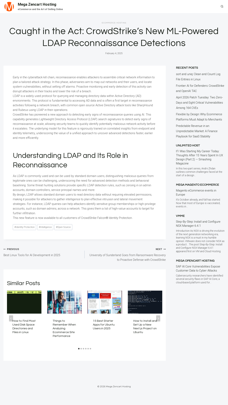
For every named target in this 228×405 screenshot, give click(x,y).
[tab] (79, 348)
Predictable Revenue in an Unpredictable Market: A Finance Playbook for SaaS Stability (197, 131)
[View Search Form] (222, 6)
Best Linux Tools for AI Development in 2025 (42, 252)
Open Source (63, 227)
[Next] (158, 318)
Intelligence (45, 227)
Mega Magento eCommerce (197, 184)
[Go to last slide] (11, 318)
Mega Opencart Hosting (195, 260)
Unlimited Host (188, 145)
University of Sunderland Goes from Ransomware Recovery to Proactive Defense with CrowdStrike (127, 254)
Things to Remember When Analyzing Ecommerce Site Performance (64, 328)
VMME (180, 216)
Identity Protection (24, 227)
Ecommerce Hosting (114, 23)
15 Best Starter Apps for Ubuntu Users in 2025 (104, 324)
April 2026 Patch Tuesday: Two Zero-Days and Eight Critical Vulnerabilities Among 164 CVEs (199, 103)
